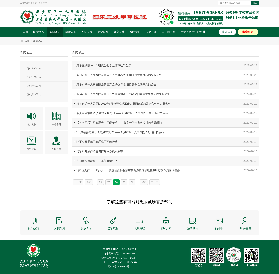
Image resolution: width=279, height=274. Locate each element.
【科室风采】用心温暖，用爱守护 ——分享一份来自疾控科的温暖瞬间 (119, 122)
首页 (25, 31)
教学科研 (247, 31)
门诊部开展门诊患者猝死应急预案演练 (99, 151)
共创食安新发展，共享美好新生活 (96, 160)
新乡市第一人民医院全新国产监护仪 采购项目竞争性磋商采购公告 (116, 84)
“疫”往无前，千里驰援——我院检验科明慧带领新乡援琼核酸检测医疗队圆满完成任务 (128, 170)
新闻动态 (54, 31)
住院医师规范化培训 (192, 31)
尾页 (143, 182)
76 (100, 182)
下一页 (154, 182)
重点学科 (56, 124)
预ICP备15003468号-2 (120, 266)
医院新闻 (36, 85)
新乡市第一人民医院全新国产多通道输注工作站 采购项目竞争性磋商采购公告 (123, 94)
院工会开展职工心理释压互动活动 (96, 141)
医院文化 (135, 31)
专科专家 (86, 31)
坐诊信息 (227, 31)
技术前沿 (36, 77)
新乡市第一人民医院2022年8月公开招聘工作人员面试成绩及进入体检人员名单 (123, 103)
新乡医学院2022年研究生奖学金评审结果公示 (103, 65)
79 (124, 182)
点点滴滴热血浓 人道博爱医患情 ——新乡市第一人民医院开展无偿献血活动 (122, 113)
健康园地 (118, 31)
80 (132, 182)
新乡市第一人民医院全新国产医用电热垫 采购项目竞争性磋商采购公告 (119, 75)
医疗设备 (31, 149)
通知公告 (36, 68)
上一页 (78, 182)
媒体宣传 (36, 94)
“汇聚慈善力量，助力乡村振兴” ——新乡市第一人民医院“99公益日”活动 (120, 132)
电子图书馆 (168, 31)
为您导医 (102, 31)
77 (108, 182)
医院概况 (38, 31)
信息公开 (151, 31)
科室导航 (70, 31)
